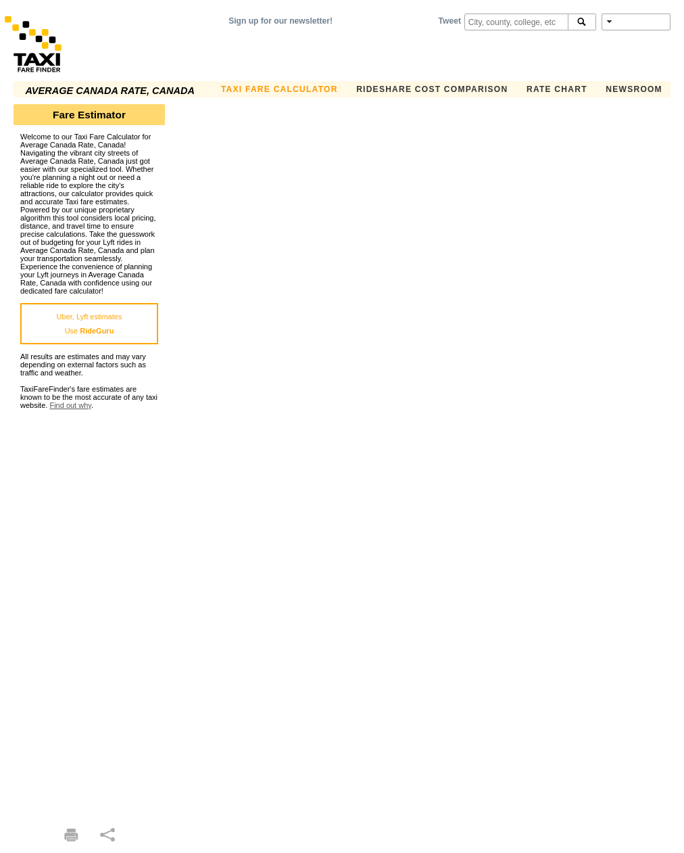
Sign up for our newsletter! (280, 21)
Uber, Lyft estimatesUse (89, 324)
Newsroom (634, 89)
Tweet (450, 21)
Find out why (70, 405)
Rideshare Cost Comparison (432, 89)
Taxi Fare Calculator (279, 89)
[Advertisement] (89, 612)
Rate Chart (557, 89)
